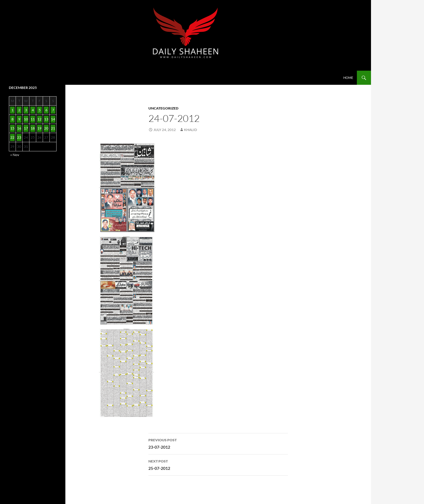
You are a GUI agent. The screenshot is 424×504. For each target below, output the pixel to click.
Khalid (190, 129)
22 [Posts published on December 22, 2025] (12, 137)
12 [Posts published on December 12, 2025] (39, 119)
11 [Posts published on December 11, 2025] (33, 119)
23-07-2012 (218, 443)
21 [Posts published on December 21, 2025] (53, 128)
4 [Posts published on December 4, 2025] (33, 110)
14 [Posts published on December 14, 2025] (53, 119)
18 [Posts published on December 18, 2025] (33, 128)
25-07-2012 (218, 464)
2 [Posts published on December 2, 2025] (19, 110)
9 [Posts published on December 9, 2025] (19, 119)
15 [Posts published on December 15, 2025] (12, 128)
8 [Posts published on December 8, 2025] (12, 119)
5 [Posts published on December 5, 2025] (40, 110)
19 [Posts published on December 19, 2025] (39, 128)
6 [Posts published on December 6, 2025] (46, 110)
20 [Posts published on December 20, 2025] (46, 128)
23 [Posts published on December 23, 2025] (19, 137)
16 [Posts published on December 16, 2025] (19, 128)
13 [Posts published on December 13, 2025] (46, 119)
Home (348, 77)
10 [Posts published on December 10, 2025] (26, 119)
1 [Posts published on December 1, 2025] (12, 110)
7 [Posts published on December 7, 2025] (53, 110)
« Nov (14, 154)
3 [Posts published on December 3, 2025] (26, 110)
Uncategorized (163, 108)
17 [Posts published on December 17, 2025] (26, 128)
